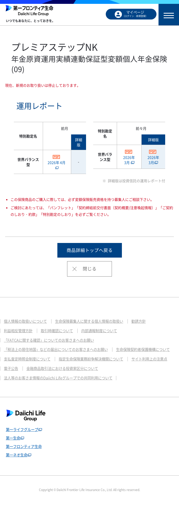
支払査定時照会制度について (95, 361)
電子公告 (135, 370)
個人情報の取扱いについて (27, 322)
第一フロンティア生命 (25, 459)
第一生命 (13, 450)
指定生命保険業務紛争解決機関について (38, 370)
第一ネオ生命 (17, 468)
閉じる (90, 269)
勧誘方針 (147, 322)
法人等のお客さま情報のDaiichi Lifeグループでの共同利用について (61, 390)
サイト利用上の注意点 (100, 370)
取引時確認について (60, 331)
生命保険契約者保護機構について (32, 361)
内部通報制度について (105, 331)
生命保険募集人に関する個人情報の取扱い (94, 322)
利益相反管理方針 (19, 331)
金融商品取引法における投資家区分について (42, 380)
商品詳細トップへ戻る (90, 250)
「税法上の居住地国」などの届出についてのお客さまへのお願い (59, 351)
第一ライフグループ (23, 442)
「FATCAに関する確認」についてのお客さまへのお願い (52, 341)
